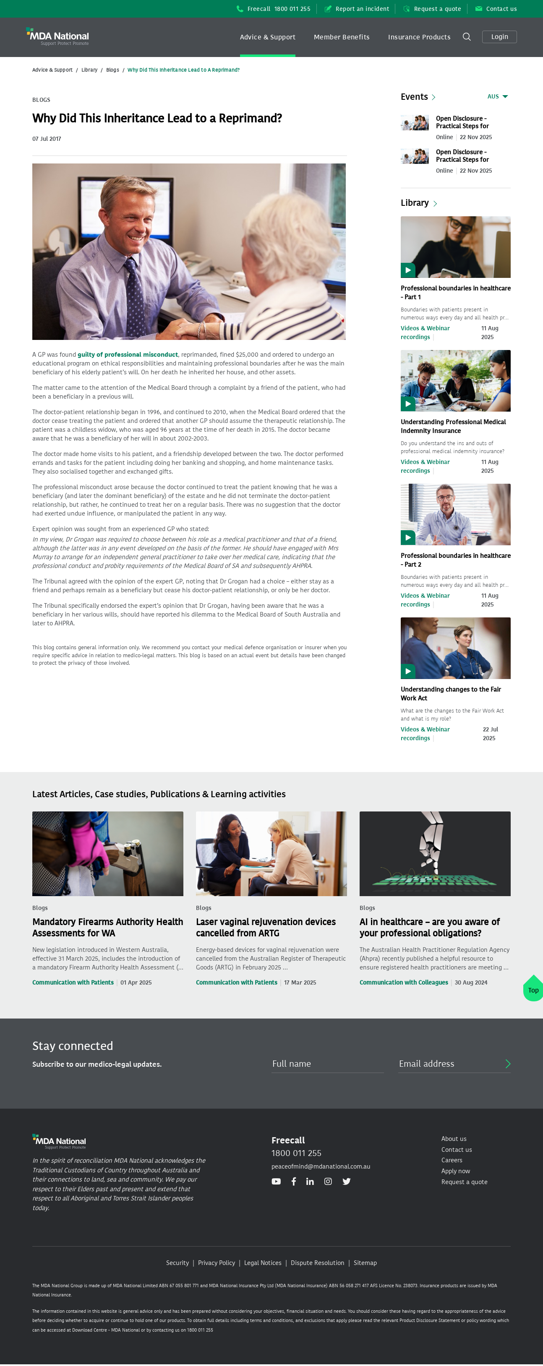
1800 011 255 (296, 1153)
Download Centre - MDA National (106, 1330)
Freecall (274, 9)
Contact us (496, 9)
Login (499, 36)
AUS (493, 97)
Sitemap (365, 1263)
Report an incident (357, 9)
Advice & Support (268, 37)
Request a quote (432, 9)
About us (454, 1139)
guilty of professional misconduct (128, 354)
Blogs (112, 70)
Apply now (455, 1171)
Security (177, 1263)
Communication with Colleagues (404, 983)
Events (414, 97)
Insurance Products (419, 37)
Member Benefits (342, 37)
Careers (451, 1160)
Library (89, 70)
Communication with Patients (73, 983)
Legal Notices (263, 1263)
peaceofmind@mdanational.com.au (321, 1166)
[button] (268, 37)
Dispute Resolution (318, 1263)
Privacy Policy (216, 1263)
